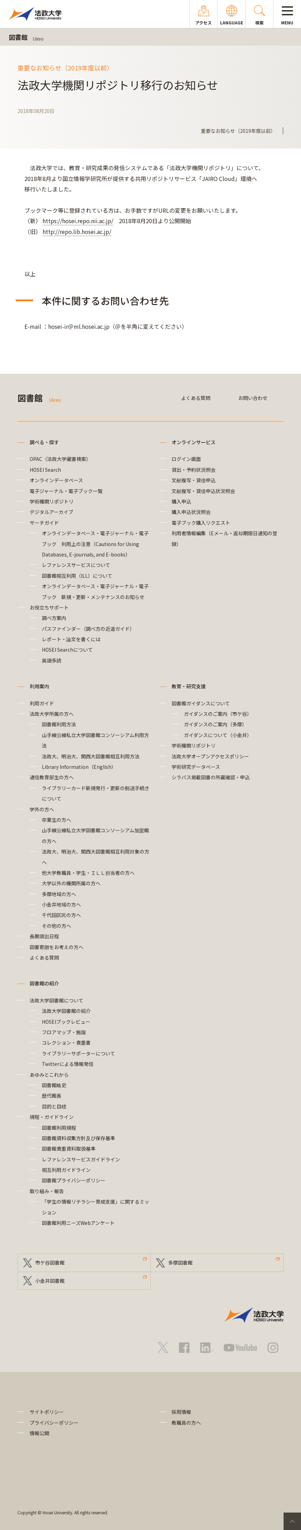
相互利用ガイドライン (66, 1169)
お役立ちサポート (49, 607)
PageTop (292, 1521)
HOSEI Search (45, 469)
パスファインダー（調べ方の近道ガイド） (88, 628)
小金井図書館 (50, 1280)
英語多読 (51, 660)
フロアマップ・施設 (64, 1032)
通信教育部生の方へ (52, 777)
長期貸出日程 (44, 936)
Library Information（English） (79, 766)
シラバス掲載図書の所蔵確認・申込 (211, 777)
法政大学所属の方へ (52, 713)
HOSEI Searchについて (67, 649)
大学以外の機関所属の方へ (71, 883)
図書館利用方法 (59, 724)
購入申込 (181, 501)
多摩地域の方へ (59, 894)
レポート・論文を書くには (71, 639)
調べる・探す (44, 442)
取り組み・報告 (47, 1191)
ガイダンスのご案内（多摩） (215, 724)
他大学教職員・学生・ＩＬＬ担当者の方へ (88, 872)
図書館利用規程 (59, 1127)
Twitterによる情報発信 (67, 1063)
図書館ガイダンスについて (201, 703)
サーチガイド (44, 522)
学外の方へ (42, 809)
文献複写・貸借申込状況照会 (203, 490)
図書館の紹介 (44, 983)
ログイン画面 (186, 458)
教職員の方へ (186, 1422)
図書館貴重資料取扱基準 (69, 1148)
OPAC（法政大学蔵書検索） (60, 458)
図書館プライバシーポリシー (73, 1180)
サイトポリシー (47, 1411)
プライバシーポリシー (54, 1422)
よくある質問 (195, 397)
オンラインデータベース (56, 480)
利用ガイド (42, 703)
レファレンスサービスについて (76, 564)
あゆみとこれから (49, 1074)
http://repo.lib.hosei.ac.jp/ (77, 231)
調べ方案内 (54, 617)
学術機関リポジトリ (52, 501)
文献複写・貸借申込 (194, 480)
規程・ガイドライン (52, 1116)
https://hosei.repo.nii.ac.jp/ (78, 221)
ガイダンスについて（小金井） (218, 735)
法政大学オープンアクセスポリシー (210, 756)
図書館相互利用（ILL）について (77, 575)
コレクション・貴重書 (66, 1042)
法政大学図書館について (56, 1000)
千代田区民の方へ (61, 914)
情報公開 (39, 1433)
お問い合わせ (253, 397)
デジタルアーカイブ (51, 511)
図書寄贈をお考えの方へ (56, 947)
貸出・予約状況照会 (194, 469)
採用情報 (181, 1411)
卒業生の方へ (56, 819)
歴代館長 (51, 1095)
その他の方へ (56, 925)
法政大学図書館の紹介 (66, 1010)
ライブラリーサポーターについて (78, 1053)
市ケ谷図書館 (50, 1262)
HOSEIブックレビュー (66, 1021)
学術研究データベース (196, 766)
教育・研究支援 (189, 686)
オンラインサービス (194, 442)
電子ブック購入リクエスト (201, 522)
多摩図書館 (180, 1262)
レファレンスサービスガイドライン (81, 1159)
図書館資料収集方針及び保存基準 (78, 1138)
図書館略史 (54, 1085)
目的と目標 (54, 1106)
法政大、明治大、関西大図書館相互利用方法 (91, 756)
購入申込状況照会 (191, 511)
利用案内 (39, 686)
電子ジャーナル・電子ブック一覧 (66, 490)
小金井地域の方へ (61, 904)
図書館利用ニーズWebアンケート (78, 1222)
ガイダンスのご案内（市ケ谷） (218, 713)
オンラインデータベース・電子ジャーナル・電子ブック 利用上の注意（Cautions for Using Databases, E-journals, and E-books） (95, 544)
